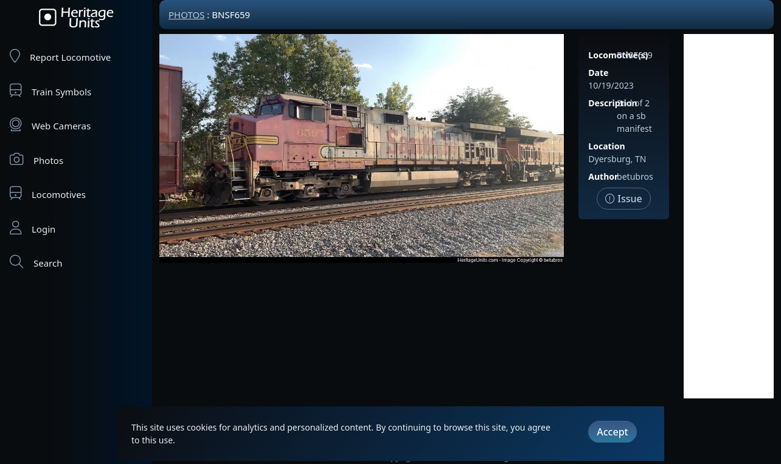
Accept (612, 431)
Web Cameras (50, 125)
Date (598, 72)
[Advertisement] (729, 216)
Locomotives (48, 193)
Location (606, 146)
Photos (36, 159)
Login (32, 228)
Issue (623, 198)
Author (603, 176)
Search (36, 262)
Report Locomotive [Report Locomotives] (60, 56)
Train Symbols (50, 91)
